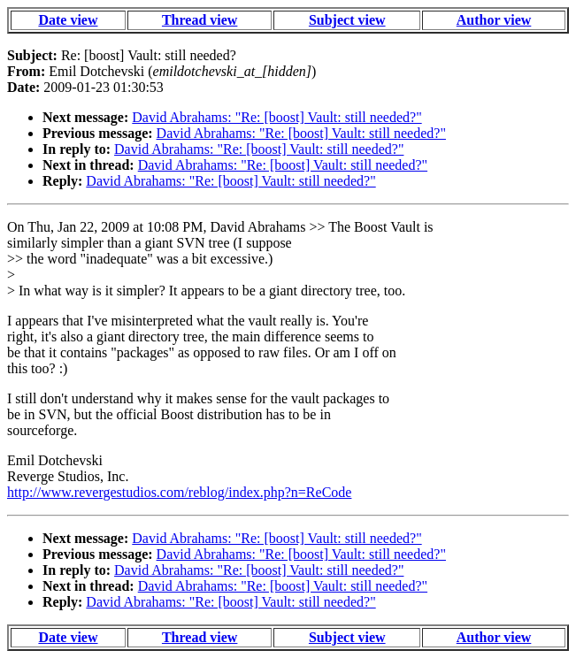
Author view (494, 19)
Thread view (199, 19)
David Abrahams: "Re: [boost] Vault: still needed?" (276, 117)
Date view (67, 19)
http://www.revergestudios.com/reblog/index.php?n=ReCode (179, 492)
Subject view (347, 19)
